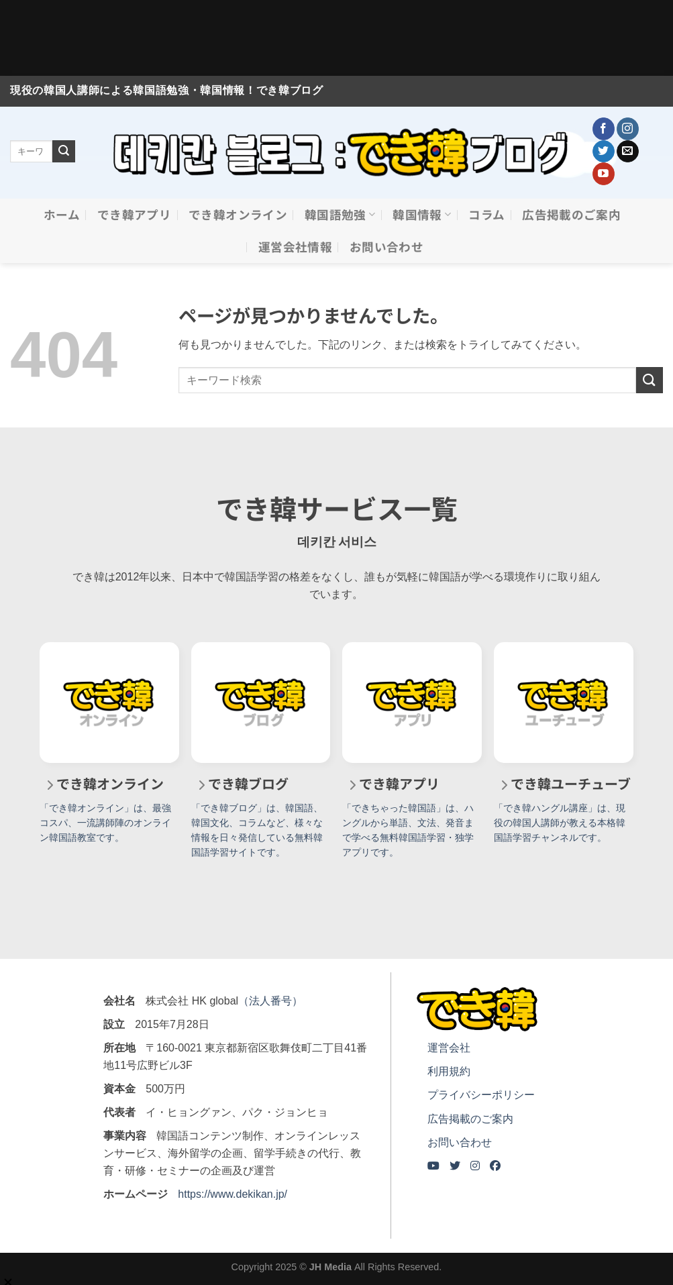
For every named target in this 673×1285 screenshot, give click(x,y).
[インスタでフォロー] (628, 128)
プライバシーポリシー (481, 1094)
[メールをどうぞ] (628, 151)
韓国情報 (422, 214)
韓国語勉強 (340, 214)
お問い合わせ (386, 246)
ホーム (62, 214)
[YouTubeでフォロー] (603, 173)
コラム (486, 214)
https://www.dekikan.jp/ (232, 1194)
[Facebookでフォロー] (603, 128)
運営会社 (448, 1047)
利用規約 (448, 1071)
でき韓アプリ (134, 214)
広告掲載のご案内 (571, 214)
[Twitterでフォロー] (603, 151)
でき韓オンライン (238, 214)
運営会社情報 (295, 246)
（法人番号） (270, 1001)
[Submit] (63, 151)
